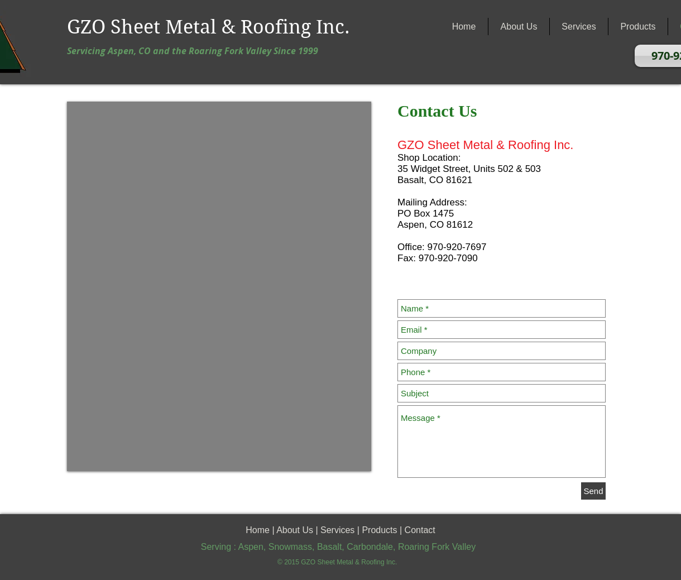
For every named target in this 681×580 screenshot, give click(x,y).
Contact (420, 530)
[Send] (593, 491)
